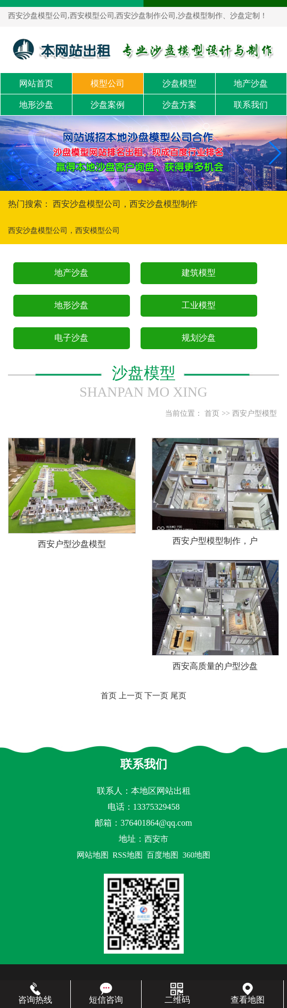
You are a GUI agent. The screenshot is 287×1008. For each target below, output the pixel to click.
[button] (139, 181)
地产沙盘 (251, 83)
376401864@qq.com (156, 822)
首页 (211, 413)
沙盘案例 (108, 104)
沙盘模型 (179, 83)
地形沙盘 (36, 104)
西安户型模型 (254, 413)
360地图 (197, 855)
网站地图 (93, 855)
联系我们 (251, 104)
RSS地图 (127, 855)
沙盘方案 (179, 104)
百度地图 (162, 855)
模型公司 (108, 83)
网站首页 (36, 83)
